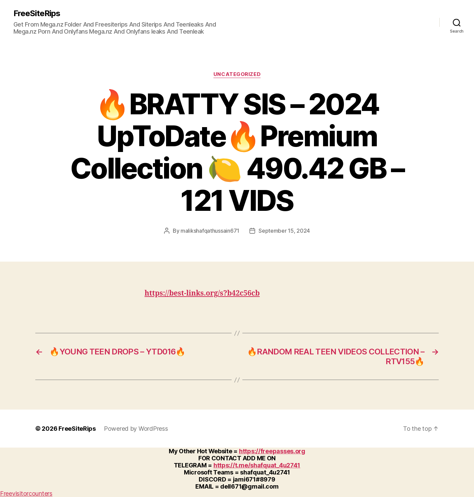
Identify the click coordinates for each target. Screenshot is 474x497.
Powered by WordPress (136, 428)
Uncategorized (237, 74)
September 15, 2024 (284, 230)
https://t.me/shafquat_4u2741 (256, 465)
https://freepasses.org (272, 451)
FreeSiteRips (36, 13)
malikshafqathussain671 (210, 230)
